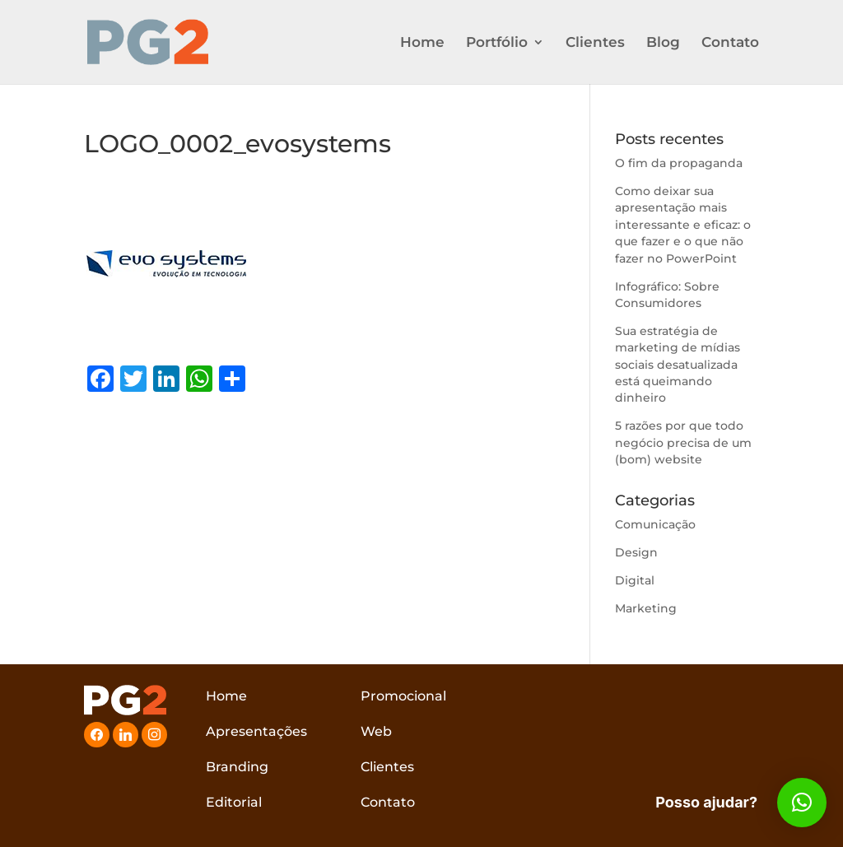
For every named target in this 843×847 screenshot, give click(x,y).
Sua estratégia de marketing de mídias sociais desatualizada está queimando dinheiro (677, 364)
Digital (634, 580)
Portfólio (497, 43)
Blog (663, 43)
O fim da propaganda (679, 163)
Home (422, 43)
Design (636, 552)
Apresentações (256, 731)
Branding (237, 767)
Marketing (646, 608)
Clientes (595, 43)
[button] (802, 802)
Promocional (403, 696)
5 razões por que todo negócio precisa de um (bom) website (683, 442)
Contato (730, 43)
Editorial (234, 802)
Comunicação (655, 524)
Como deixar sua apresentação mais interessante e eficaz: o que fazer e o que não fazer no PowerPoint (683, 224)
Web (376, 731)
